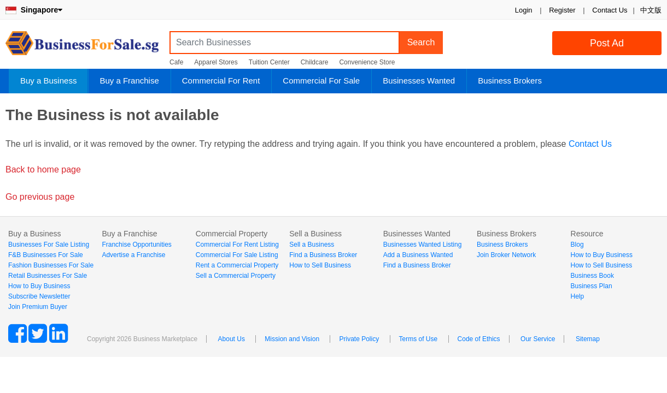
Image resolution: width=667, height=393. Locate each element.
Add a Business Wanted (418, 255)
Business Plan (591, 286)
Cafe (176, 62)
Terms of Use (418, 339)
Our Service (537, 339)
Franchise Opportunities (136, 244)
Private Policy (359, 339)
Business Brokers (510, 80)
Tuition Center (269, 62)
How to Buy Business (39, 286)
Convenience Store (367, 62)
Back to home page (43, 169)
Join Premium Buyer (37, 307)
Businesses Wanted (419, 80)
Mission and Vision (292, 339)
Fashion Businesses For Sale (50, 265)
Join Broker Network (506, 255)
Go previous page (39, 196)
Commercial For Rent (221, 80)
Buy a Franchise (129, 80)
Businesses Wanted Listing (422, 244)
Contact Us (609, 10)
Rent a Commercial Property (237, 265)
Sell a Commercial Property (236, 275)
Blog (577, 244)
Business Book (592, 275)
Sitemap (588, 339)
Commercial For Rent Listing (237, 244)
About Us (231, 339)
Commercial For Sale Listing (237, 255)
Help (577, 296)
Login (524, 10)
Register (562, 10)
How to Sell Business (320, 265)
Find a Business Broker (323, 255)
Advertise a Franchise (133, 255)
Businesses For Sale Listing (48, 244)
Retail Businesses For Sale (47, 275)
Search (421, 42)
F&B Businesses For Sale (45, 255)
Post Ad (607, 43)
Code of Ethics (479, 339)
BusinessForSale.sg (82, 46)
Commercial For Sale (321, 80)
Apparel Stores (215, 62)
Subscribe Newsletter (39, 296)
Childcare (315, 62)
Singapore (33, 9)
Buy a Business (48, 80)
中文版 (651, 10)
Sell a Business (311, 244)
